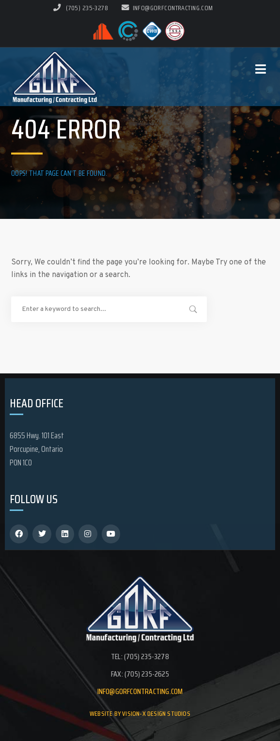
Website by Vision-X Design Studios (140, 713)
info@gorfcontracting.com (167, 7)
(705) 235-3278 (87, 7)
